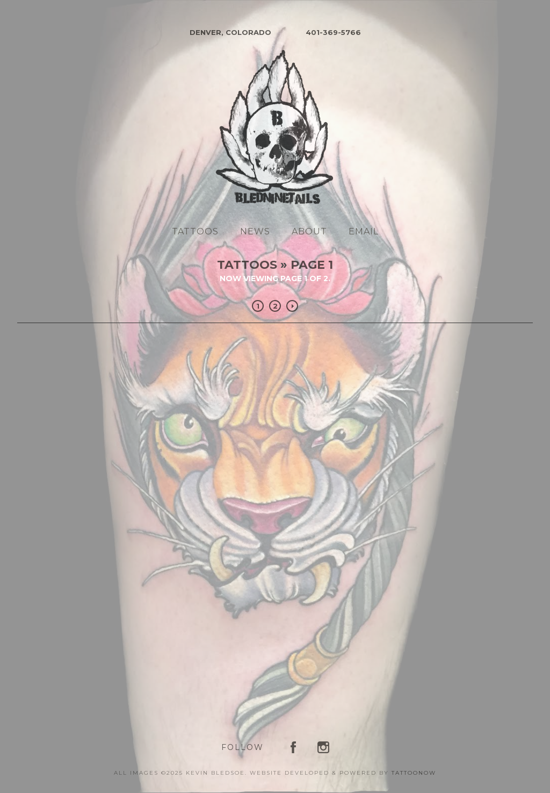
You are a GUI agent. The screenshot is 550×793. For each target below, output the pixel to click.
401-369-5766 (333, 32)
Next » (292, 306)
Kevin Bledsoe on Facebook (293, 747)
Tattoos (195, 231)
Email (364, 231)
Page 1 (312, 265)
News (255, 231)
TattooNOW (414, 772)
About (309, 231)
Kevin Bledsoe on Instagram (323, 747)
